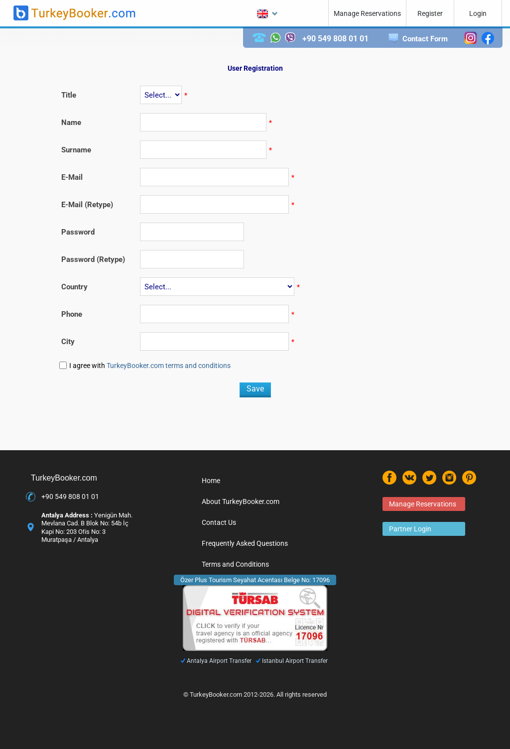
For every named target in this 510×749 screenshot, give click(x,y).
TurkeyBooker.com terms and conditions (169, 366)
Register (430, 13)
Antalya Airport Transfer (219, 660)
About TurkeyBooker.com (240, 501)
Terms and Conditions (235, 564)
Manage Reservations (367, 13)
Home (211, 481)
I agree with (150, 366)
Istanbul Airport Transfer (295, 660)
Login (478, 13)
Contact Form (425, 38)
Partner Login (410, 529)
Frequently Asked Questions (245, 543)
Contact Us (219, 522)
